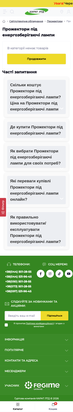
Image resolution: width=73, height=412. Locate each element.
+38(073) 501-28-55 (18, 286)
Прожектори (54, 21)
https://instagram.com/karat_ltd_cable (50, 273)
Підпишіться (54, 315)
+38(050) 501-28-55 (18, 281)
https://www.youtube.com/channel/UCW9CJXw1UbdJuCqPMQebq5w (68, 273)
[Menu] (5, 12)
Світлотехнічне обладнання (26, 21)
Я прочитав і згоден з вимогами (39, 325)
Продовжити (36, 59)
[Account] (69, 12)
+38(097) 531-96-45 (18, 291)
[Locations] (62, 12)
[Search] (12, 12)
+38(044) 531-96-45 (18, 276)
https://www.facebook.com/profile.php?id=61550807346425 (41, 273)
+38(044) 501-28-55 (18, 271)
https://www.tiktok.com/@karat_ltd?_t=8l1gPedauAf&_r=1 (59, 273)
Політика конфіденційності (40, 323)
